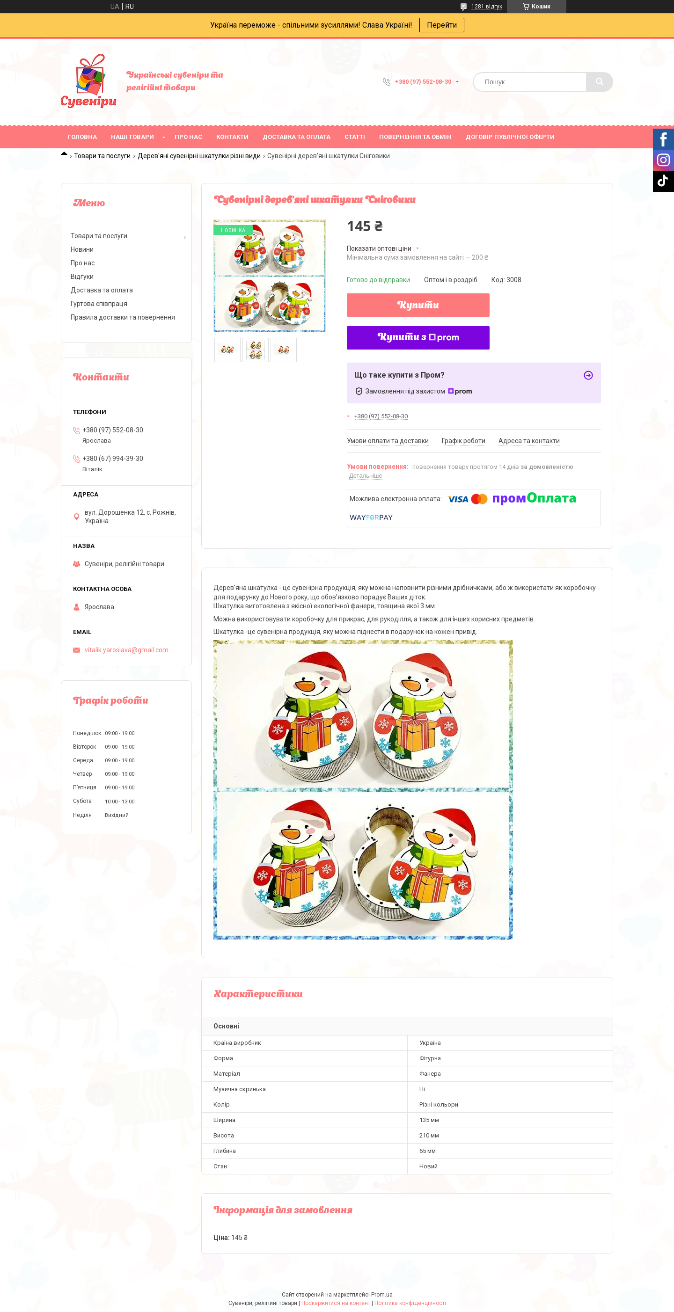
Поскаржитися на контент (335, 1303)
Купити (418, 306)
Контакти (232, 136)
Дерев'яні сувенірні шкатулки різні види (199, 156)
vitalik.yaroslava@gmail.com (126, 650)
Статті (354, 136)
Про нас (188, 136)
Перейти (442, 25)
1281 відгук (486, 6)
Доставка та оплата (296, 136)
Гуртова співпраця (99, 303)
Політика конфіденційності (410, 1303)
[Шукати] (599, 82)
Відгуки (82, 276)
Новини (82, 249)
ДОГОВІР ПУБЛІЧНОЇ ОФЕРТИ (510, 136)
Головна (82, 136)
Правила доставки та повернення (123, 317)
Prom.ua (382, 1294)
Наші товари (132, 136)
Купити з (418, 338)
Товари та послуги (102, 156)
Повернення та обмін (415, 136)
